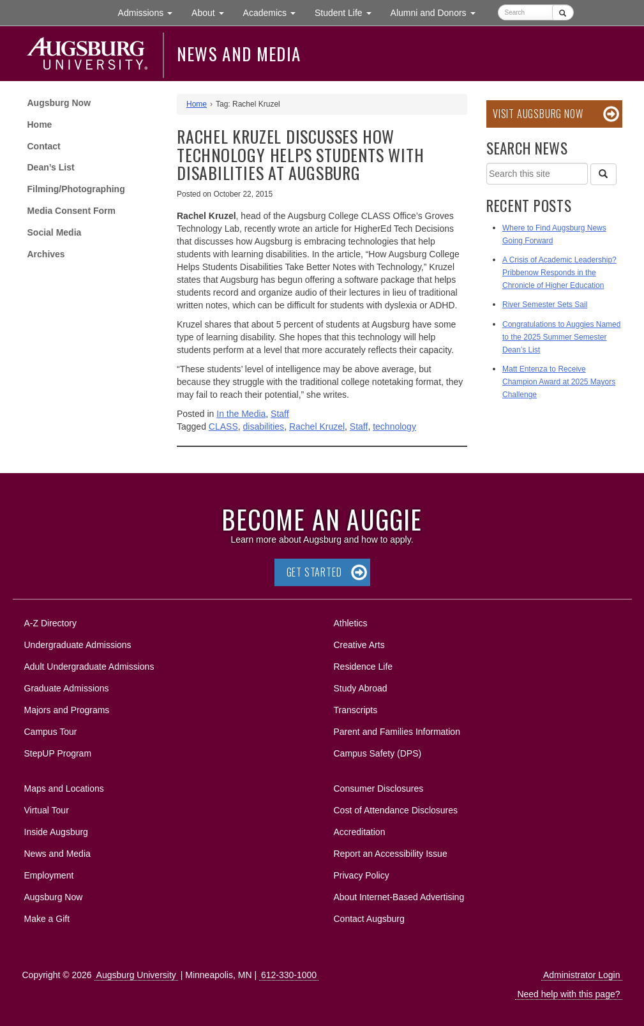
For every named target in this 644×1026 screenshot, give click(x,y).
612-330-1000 (289, 975)
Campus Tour (50, 732)
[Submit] (562, 12)
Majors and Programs (67, 707)
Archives (46, 254)
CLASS (223, 426)
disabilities (264, 426)
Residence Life (363, 666)
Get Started (314, 572)
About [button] (212, 16)
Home (39, 124)
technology (394, 426)
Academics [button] (274, 12)
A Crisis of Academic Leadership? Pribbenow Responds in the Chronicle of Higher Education (559, 272)
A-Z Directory (50, 623)
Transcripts (356, 710)
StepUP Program (58, 753)
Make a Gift (47, 919)
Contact (44, 146)
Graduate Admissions (66, 688)
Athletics (351, 623)
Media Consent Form (71, 211)
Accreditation (360, 832)
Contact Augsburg (369, 919)
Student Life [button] (348, 12)
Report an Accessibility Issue (390, 854)
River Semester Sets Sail (544, 304)
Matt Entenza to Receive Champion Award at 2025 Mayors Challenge (558, 382)
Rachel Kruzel (317, 426)
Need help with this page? (568, 994)
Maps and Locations (64, 788)
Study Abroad (360, 688)
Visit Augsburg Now (538, 113)
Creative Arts (359, 645)
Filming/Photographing (76, 189)
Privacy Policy (361, 875)
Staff (280, 414)
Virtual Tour (46, 810)
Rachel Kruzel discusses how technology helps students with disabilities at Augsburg (300, 154)
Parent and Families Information (397, 732)
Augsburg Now (59, 103)
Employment (49, 875)
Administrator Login (581, 975)
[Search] (603, 174)
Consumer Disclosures (379, 788)
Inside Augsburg (56, 832)
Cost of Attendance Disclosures (396, 810)
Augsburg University (136, 975)
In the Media (241, 414)
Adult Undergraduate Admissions (89, 666)
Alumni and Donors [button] (438, 12)
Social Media (54, 232)
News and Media (239, 53)
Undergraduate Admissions (77, 645)
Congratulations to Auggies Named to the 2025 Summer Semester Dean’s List (561, 337)
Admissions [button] (150, 12)
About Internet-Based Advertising (399, 897)
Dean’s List (51, 167)
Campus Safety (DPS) (378, 753)
